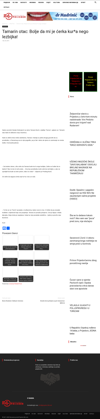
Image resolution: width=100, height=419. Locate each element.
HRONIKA (32, 2)
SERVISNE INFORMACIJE (70, 2)
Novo (72, 97)
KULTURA (56, 2)
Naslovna (4, 24)
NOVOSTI (23, 2)
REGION (41, 2)
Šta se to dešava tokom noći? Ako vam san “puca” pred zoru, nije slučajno (82, 218)
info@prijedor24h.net (45, 405)
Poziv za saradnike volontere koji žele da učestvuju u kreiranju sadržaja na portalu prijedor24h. (47, 367)
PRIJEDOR (7, 2)
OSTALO (6, 7)
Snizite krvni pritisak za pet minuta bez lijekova (52, 302)
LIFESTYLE (11, 24)
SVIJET (48, 2)
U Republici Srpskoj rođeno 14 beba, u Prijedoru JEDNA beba (83, 330)
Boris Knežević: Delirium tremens (12, 301)
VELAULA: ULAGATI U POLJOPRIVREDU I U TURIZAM (80, 308)
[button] (95, 3)
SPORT (83, 2)
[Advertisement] (33, 57)
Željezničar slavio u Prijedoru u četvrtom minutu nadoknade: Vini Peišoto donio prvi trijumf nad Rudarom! (83, 120)
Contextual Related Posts (15, 284)
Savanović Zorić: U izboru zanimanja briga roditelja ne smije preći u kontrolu (83, 241)
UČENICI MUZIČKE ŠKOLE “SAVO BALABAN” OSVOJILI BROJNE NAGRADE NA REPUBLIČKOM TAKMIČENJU (83, 167)
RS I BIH (15, 2)
